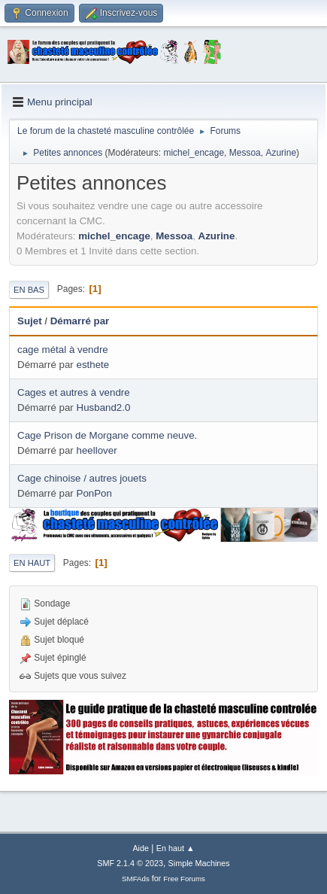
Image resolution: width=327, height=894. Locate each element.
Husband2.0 (104, 407)
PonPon (94, 493)
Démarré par (80, 321)
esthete (93, 364)
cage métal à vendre (62, 349)
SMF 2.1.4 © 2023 (130, 863)
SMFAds (136, 878)
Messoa (245, 152)
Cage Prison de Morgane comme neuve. (107, 435)
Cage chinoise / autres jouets (82, 478)
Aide (140, 848)
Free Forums (184, 878)
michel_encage (193, 152)
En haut (32, 562)
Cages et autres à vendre (73, 392)
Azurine (280, 152)
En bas (29, 289)
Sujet (29, 321)
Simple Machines (199, 863)
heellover (97, 450)
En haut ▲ (175, 848)
